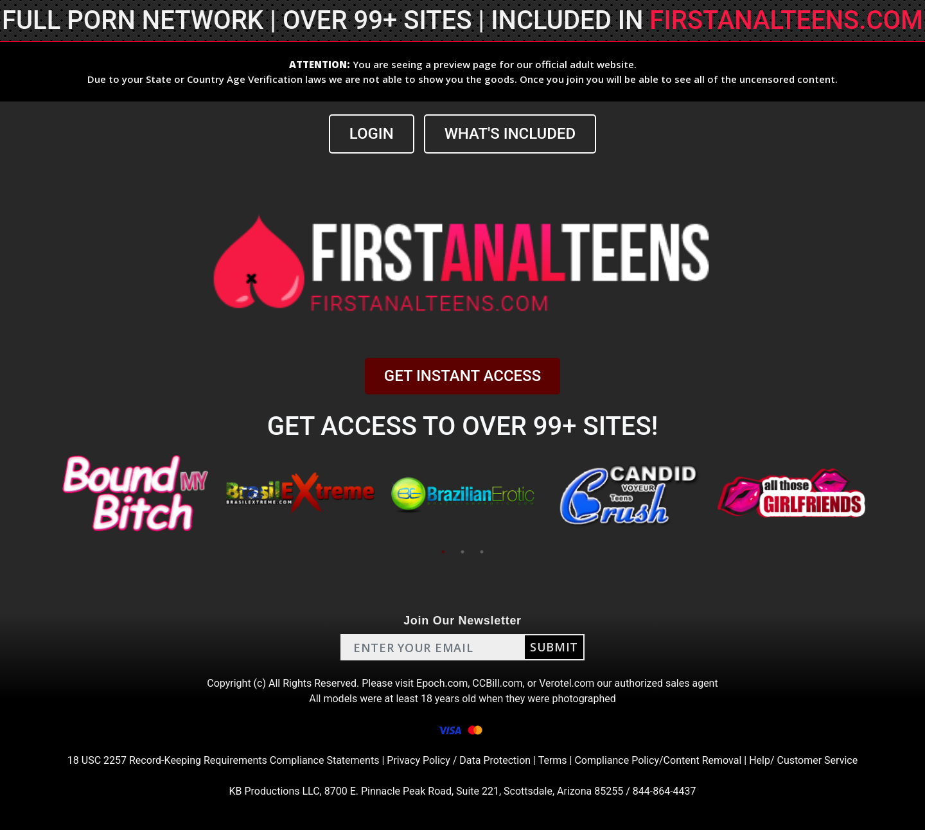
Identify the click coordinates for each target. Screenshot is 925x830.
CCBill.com (497, 683)
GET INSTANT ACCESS (462, 376)
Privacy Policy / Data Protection (459, 760)
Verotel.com (566, 683)
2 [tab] (462, 551)
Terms (552, 760)
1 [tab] (443, 551)
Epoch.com (442, 683)
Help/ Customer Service (803, 760)
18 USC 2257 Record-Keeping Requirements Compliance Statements (223, 760)
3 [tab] (481, 551)
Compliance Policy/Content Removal (657, 760)
